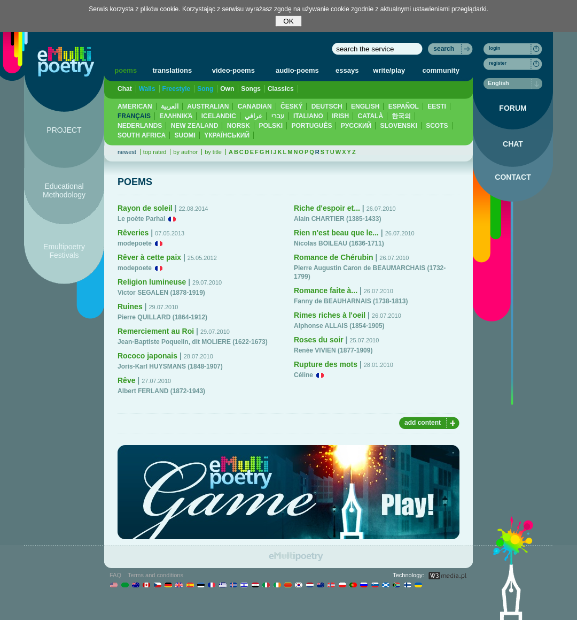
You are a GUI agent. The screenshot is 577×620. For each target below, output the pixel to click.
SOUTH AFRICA (142, 135)
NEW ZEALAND (195, 125)
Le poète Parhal (141, 219)
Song (205, 89)
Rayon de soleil (145, 208)
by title (213, 152)
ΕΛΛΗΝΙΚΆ (175, 116)
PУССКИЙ (356, 125)
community (441, 70)
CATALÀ (371, 116)
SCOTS (437, 125)
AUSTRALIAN (208, 106)
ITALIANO (308, 116)
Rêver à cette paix (149, 257)
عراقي (253, 116)
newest (127, 152)
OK (288, 21)
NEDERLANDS (140, 125)
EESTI (436, 106)
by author (185, 152)
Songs (251, 89)
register (497, 63)
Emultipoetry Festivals (64, 250)
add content (422, 422)
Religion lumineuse (152, 282)
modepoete (135, 243)
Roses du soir (319, 339)
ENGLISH (365, 106)
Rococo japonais (147, 355)
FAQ (115, 575)
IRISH (340, 116)
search (443, 48)
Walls (147, 89)
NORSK (238, 125)
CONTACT (513, 177)
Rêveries (133, 232)
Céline (303, 375)
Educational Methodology (64, 190)
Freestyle (176, 89)
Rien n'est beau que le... (336, 232)
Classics (281, 89)
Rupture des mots (325, 364)
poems (125, 70)
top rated (154, 152)
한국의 (401, 116)
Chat (125, 89)
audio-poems (297, 70)
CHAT (513, 144)
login (495, 48)
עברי (278, 116)
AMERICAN (135, 106)
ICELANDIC (218, 116)
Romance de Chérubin (333, 257)
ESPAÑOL (403, 106)
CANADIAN (255, 106)
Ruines (130, 306)
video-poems (233, 70)
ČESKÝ (291, 106)
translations (172, 70)
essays (347, 70)
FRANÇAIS (134, 116)
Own (227, 89)
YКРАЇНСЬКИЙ (226, 135)
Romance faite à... (325, 290)
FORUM (512, 108)
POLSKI (271, 125)
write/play (389, 70)
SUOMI (185, 135)
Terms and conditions (155, 575)
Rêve (126, 380)
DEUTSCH (326, 106)
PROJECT (63, 130)
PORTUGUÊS (311, 125)
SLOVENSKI (398, 125)
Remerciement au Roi (156, 331)
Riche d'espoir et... (327, 208)
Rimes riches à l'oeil (329, 315)
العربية (169, 106)
